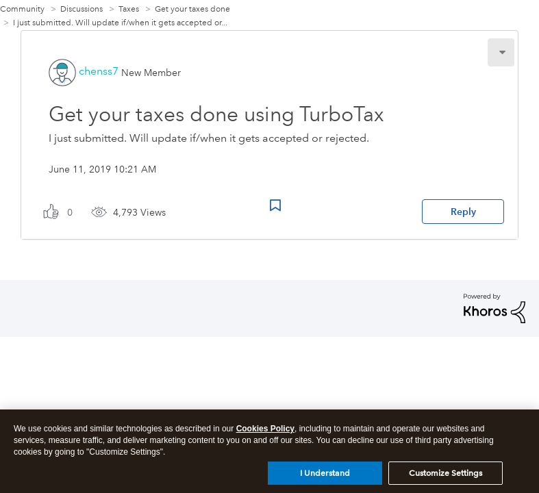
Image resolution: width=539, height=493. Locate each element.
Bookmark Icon (275, 205)
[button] (501, 52)
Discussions (81, 9)
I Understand (325, 478)
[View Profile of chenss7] (98, 70)
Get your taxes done (192, 9)
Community (22, 9)
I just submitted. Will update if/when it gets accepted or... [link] (120, 23)
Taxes (128, 9)
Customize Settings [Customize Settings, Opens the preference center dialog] (445, 478)
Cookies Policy (265, 434)
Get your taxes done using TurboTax (216, 114)
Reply (463, 211)
